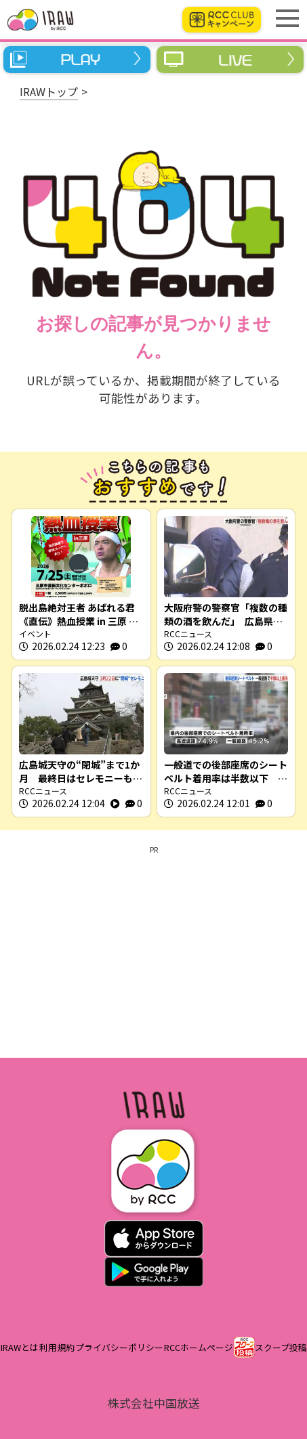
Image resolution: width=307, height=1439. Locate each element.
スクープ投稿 (281, 1347)
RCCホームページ (198, 1347)
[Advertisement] (153, 949)
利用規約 (57, 1347)
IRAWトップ (49, 91)
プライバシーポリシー (119, 1347)
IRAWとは (20, 1347)
